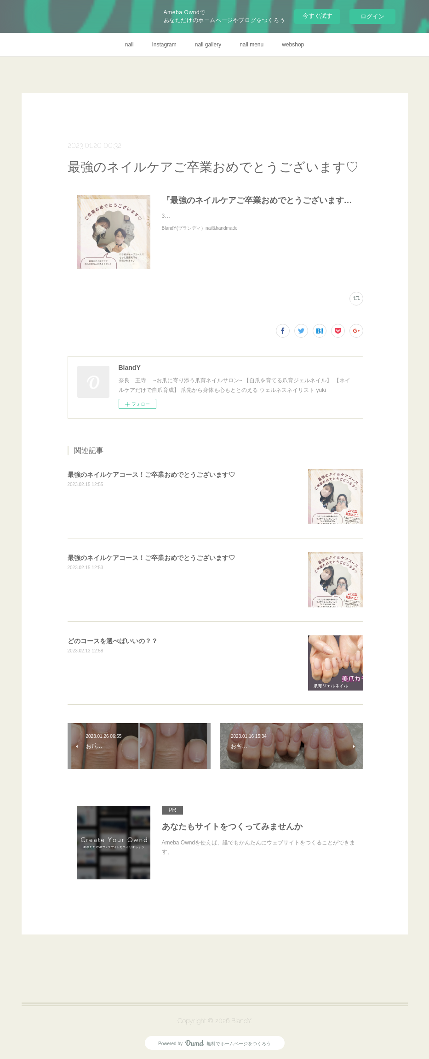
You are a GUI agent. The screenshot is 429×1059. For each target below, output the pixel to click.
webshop (293, 44)
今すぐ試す (317, 15)
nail (129, 44)
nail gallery (208, 44)
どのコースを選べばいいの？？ (113, 641)
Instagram (164, 44)
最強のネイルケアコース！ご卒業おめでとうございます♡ (151, 474)
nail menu (251, 44)
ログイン (372, 16)
